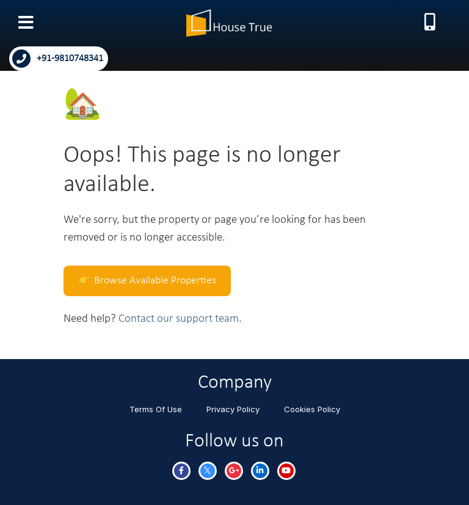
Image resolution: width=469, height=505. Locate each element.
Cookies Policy (312, 409)
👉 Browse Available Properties (147, 280)
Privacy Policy (233, 409)
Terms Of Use (155, 409)
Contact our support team (178, 319)
